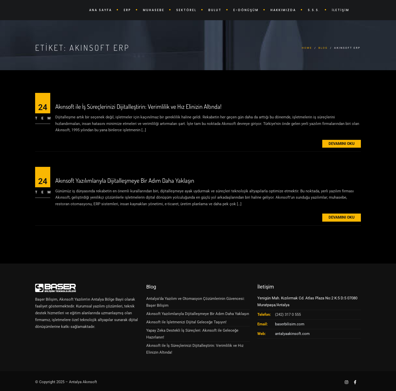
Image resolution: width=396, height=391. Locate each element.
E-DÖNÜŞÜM (246, 10)
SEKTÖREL (186, 10)
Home (307, 47)
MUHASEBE (153, 10)
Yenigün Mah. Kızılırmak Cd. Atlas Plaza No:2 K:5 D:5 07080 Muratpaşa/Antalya (307, 301)
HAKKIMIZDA (283, 10)
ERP (127, 10)
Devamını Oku (342, 143)
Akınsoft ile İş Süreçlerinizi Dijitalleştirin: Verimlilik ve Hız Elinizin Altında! (138, 106)
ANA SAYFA (100, 10)
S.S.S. (314, 10)
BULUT (214, 10)
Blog (323, 47)
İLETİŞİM (340, 10)
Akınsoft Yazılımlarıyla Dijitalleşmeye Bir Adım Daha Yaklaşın (124, 180)
